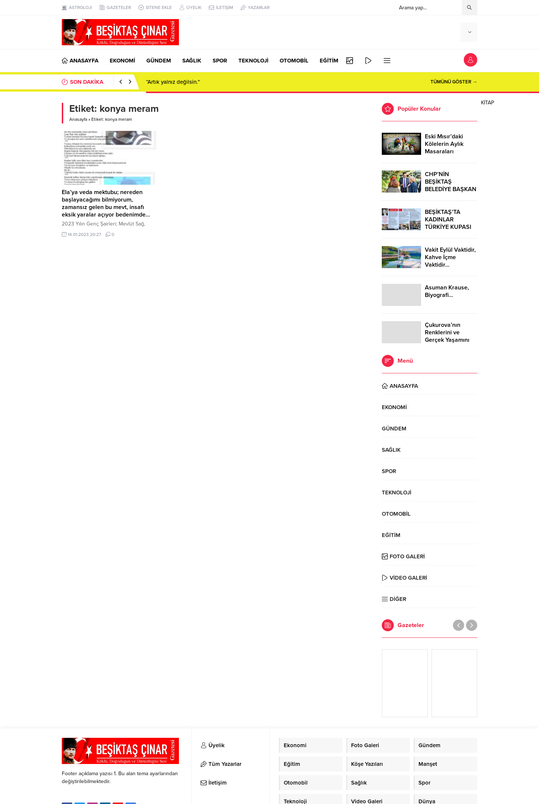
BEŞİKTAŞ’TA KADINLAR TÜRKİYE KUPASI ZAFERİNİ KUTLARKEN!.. (448, 227)
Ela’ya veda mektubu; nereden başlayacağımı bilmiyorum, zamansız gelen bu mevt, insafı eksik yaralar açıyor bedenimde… (106, 203)
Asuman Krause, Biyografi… (447, 291)
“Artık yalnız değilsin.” (173, 82)
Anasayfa (78, 119)
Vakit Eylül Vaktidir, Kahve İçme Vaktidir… (450, 257)
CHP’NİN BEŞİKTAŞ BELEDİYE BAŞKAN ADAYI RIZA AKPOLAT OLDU (450, 189)
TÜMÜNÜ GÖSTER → (453, 82)
